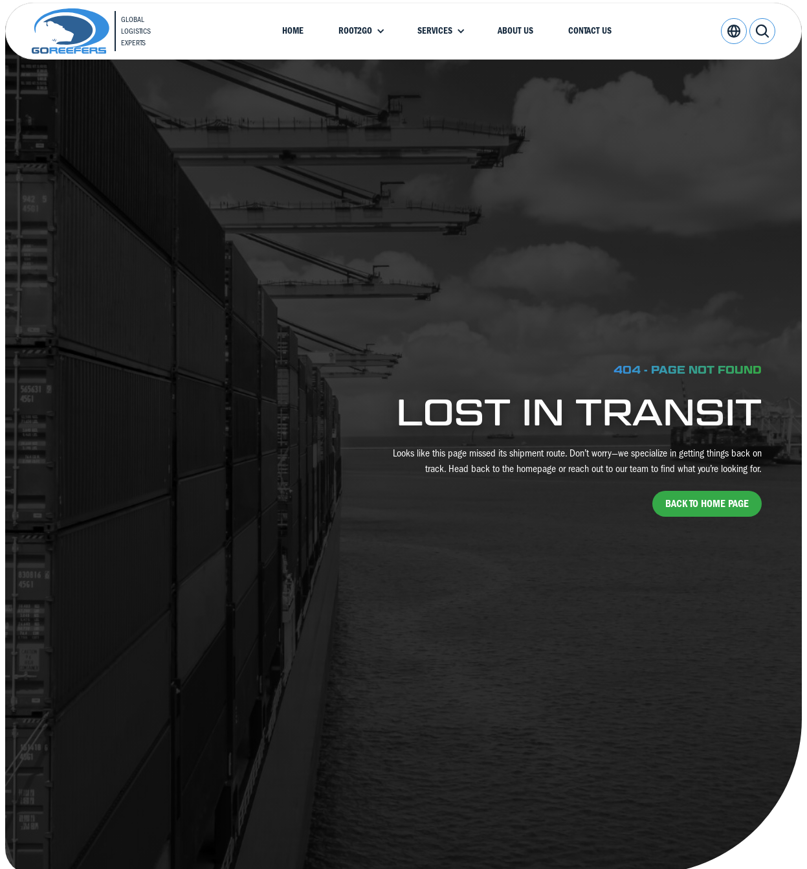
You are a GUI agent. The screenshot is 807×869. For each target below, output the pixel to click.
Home (293, 30)
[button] (360, 31)
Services (434, 30)
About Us (515, 30)
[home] (102, 31)
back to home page (707, 504)
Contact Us (590, 30)
